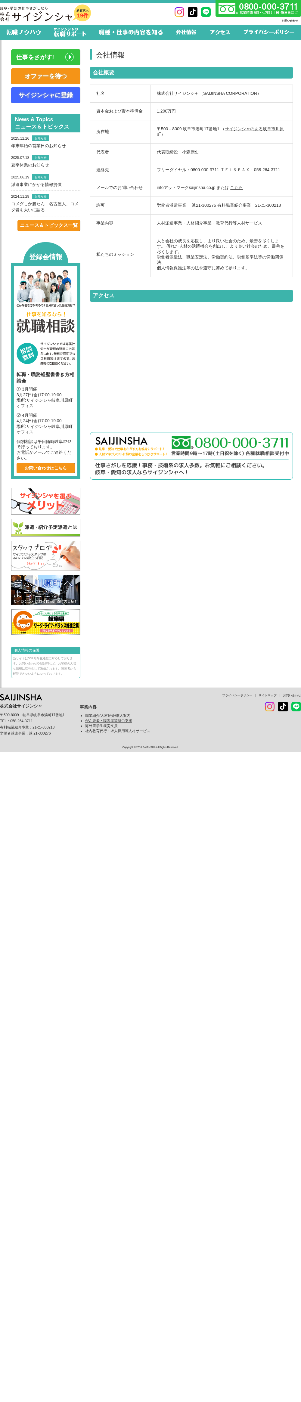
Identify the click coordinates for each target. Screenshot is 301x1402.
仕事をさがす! (35, 57)
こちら (236, 187)
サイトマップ (268, 695)
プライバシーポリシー (237, 695)
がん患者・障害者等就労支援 (108, 721)
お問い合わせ (290, 20)
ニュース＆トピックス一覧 (49, 225)
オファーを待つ (46, 76)
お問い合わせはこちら (46, 468)
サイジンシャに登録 (46, 95)
